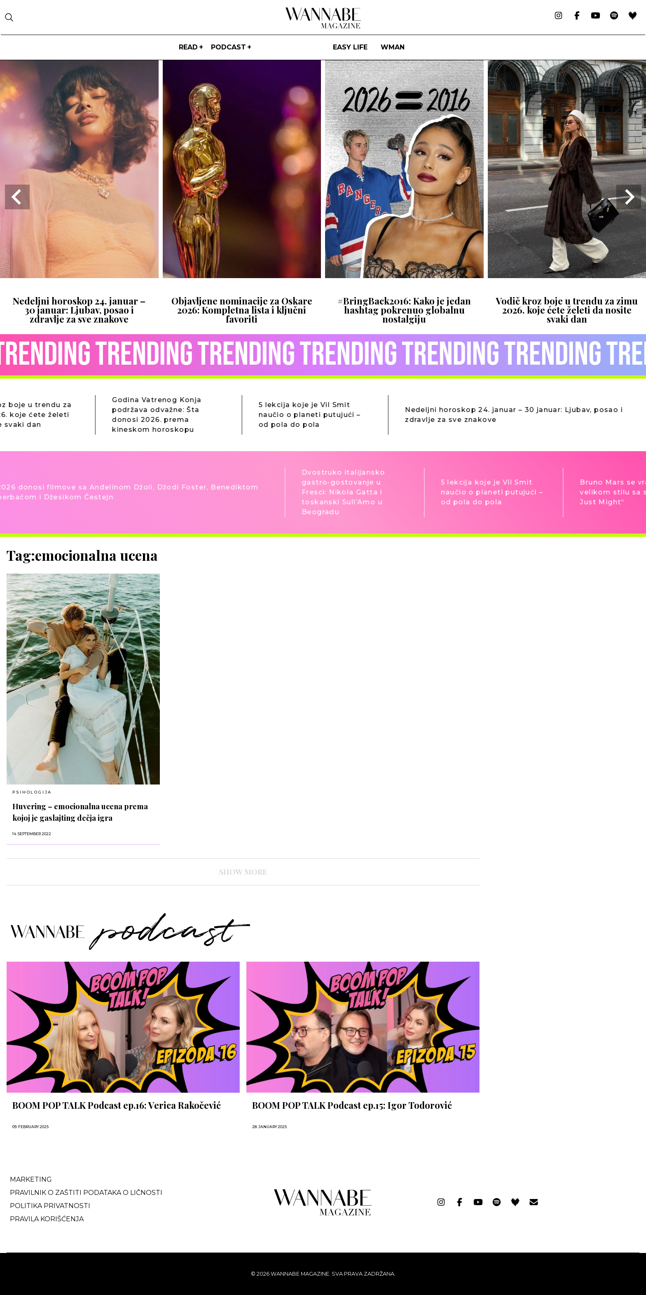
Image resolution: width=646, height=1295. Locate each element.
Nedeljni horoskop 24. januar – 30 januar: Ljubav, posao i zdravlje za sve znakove (79, 310)
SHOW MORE (243, 872)
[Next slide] (628, 197)
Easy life (350, 47)
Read (188, 47)
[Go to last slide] (17, 197)
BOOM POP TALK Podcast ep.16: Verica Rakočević (116, 1105)
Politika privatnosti (50, 1206)
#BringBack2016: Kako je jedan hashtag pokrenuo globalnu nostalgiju (404, 310)
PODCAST (228, 47)
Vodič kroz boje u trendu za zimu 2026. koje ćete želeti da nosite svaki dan (567, 310)
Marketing (31, 1179)
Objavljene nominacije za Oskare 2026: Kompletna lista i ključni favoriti (241, 310)
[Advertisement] (548, 604)
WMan (393, 47)
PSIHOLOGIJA (32, 792)
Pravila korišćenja (47, 1219)
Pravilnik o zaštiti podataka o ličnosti (86, 1193)
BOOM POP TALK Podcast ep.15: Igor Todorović (352, 1105)
